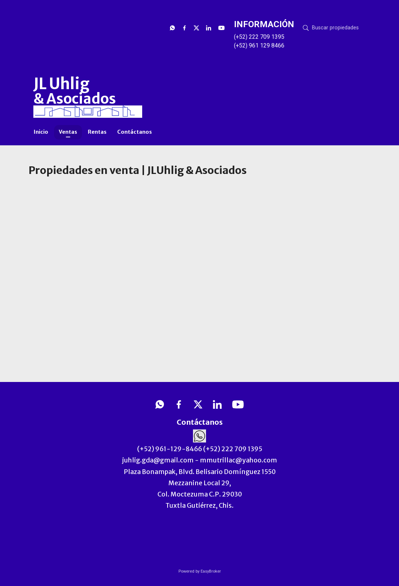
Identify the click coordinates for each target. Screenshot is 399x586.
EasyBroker (211, 571)
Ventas (68, 132)
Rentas (97, 132)
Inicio (41, 132)
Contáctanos (134, 132)
